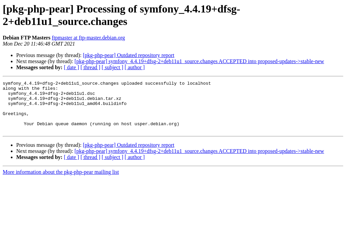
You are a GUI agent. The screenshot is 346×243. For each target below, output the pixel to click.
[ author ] (135, 67)
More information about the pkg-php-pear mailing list (61, 182)
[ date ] (71, 67)
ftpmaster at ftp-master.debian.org (88, 37)
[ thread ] (90, 67)
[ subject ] (112, 67)
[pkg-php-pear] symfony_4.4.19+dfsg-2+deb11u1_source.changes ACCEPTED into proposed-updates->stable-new (199, 61)
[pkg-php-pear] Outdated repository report (128, 55)
